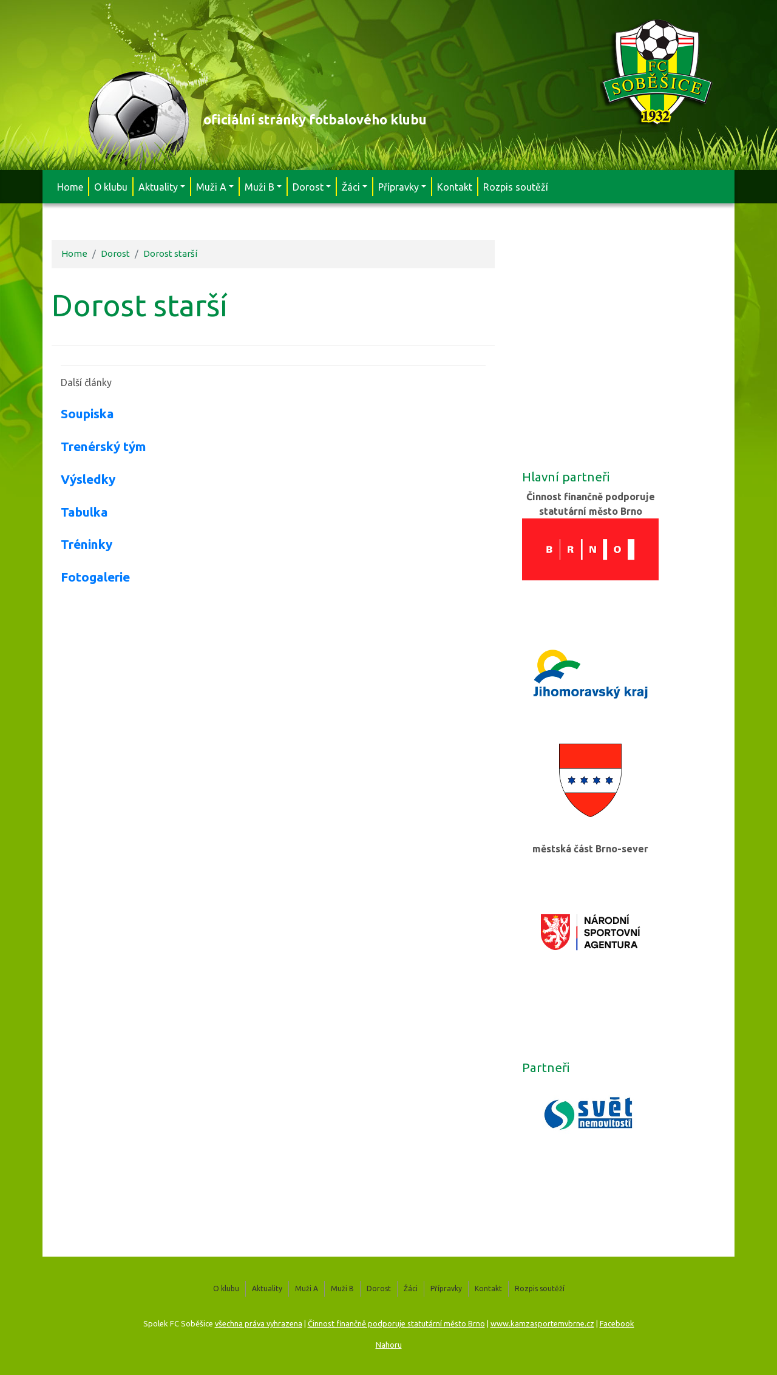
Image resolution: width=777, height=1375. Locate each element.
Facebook (617, 1323)
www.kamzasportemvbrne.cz (542, 1323)
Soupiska (87, 414)
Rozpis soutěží (515, 187)
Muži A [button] (211, 187)
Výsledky (88, 479)
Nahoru (389, 1344)
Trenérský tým (103, 446)
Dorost (115, 253)
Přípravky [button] (398, 187)
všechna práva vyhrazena (258, 1323)
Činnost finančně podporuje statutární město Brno (396, 1323)
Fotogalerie (95, 577)
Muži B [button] (259, 187)
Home (70, 187)
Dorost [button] (308, 187)
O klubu (110, 187)
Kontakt (454, 187)
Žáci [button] (351, 187)
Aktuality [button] (158, 187)
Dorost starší (170, 253)
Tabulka (84, 512)
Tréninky (86, 544)
